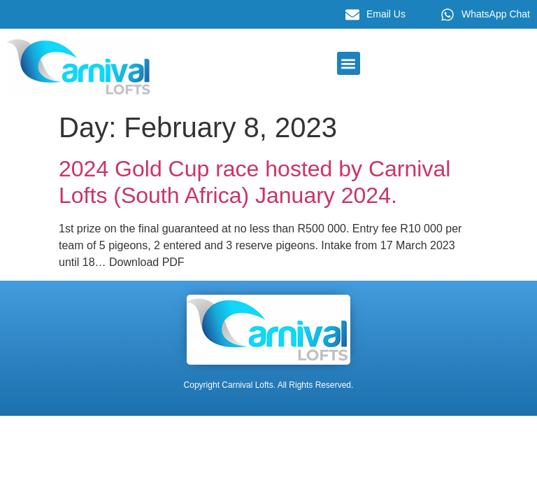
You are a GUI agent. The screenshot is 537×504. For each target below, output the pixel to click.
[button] (348, 63)
